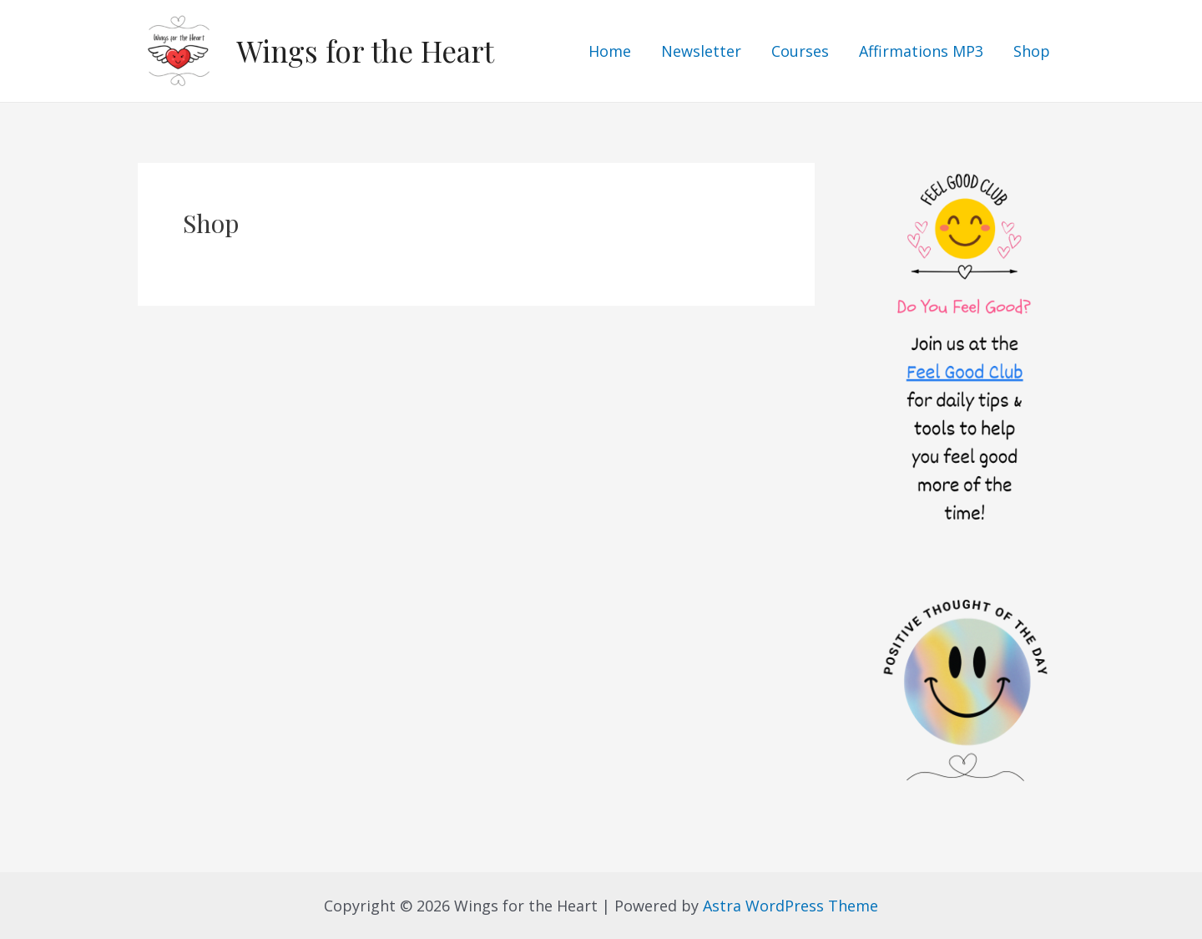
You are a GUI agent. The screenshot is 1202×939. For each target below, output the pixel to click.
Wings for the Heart (365, 50)
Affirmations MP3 (921, 51)
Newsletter (701, 51)
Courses (800, 51)
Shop (1031, 51)
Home (609, 51)
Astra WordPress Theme (790, 906)
